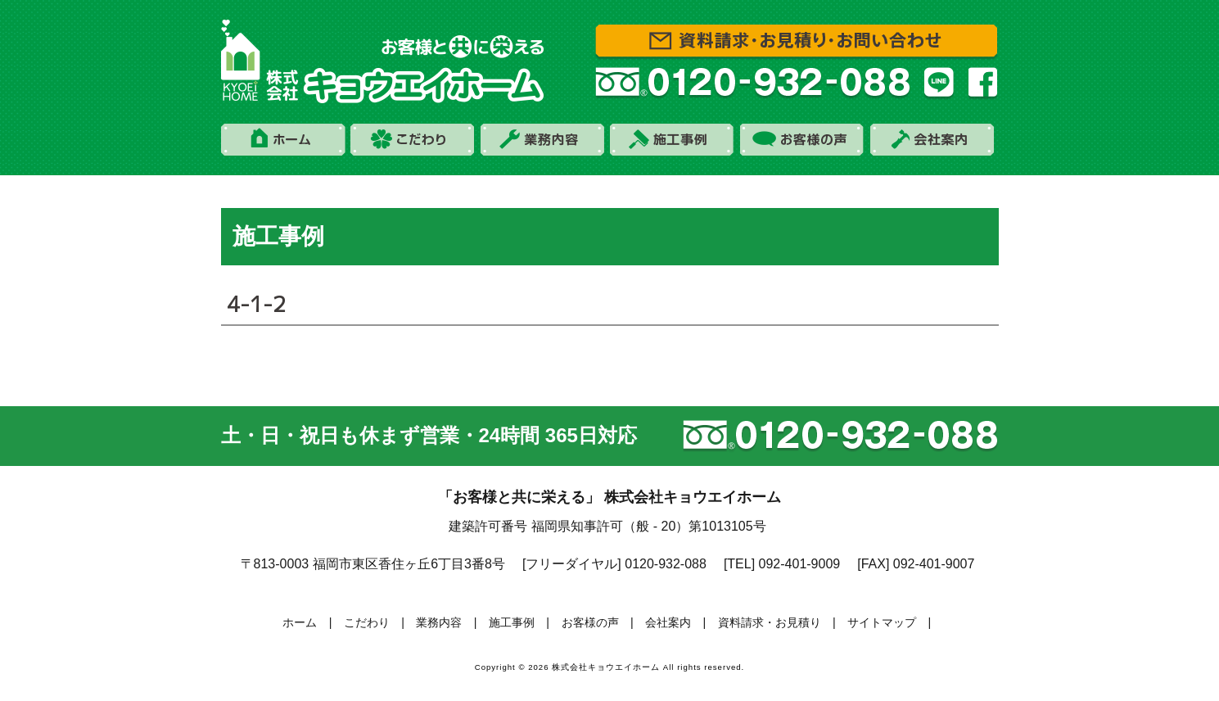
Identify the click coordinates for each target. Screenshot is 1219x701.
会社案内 (668, 622)
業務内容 (439, 622)
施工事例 (512, 622)
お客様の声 (590, 622)
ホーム (299, 622)
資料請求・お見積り (769, 622)
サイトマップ (881, 622)
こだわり (367, 622)
